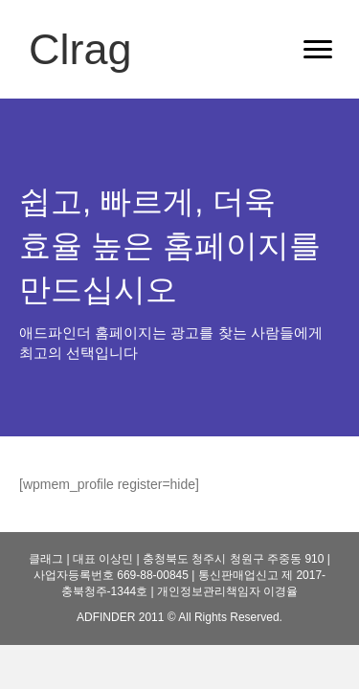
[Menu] (318, 49)
